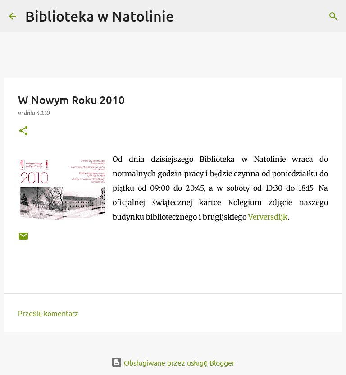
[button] (23, 131)
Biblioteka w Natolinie (99, 16)
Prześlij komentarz (48, 312)
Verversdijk (267, 216)
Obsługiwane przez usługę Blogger (173, 362)
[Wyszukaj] (186, 16)
